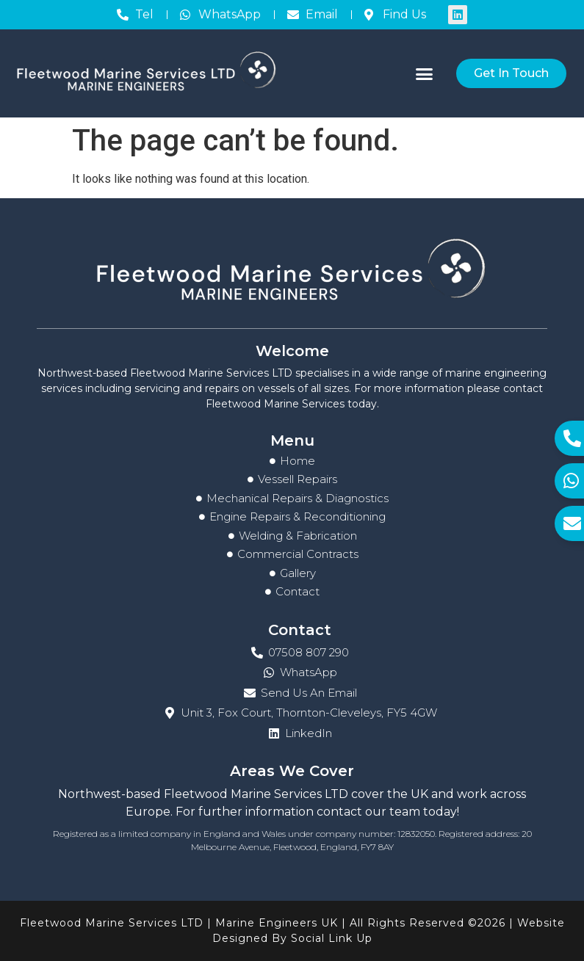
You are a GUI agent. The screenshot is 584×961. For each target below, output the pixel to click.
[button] (425, 73)
